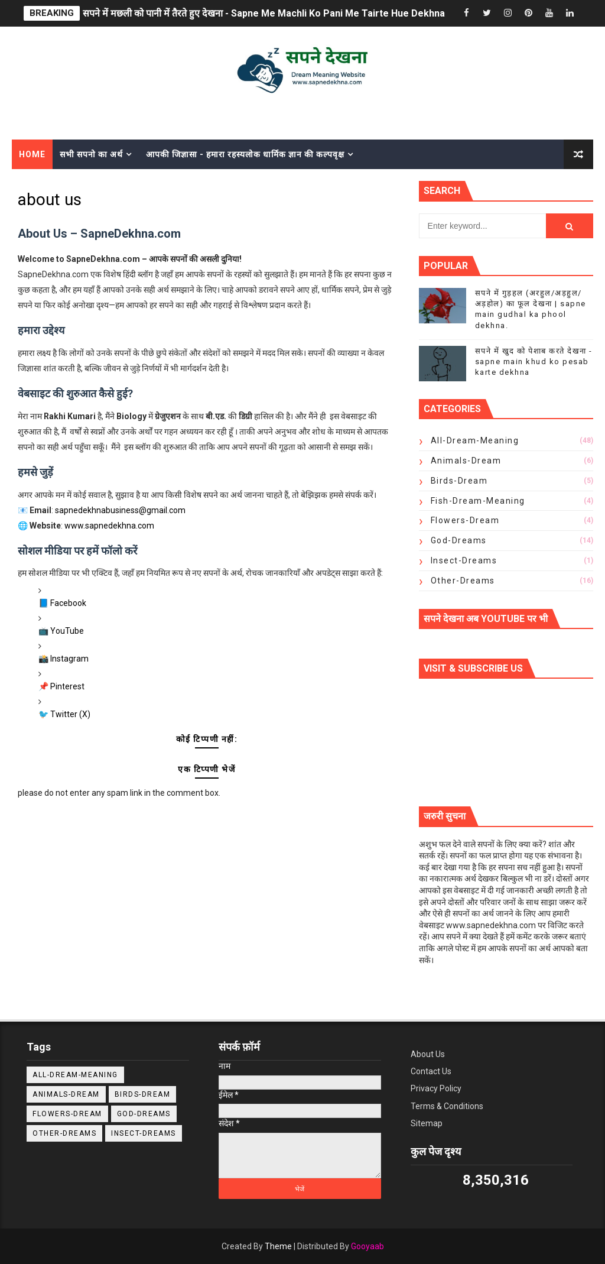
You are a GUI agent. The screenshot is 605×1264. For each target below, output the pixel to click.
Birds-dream (459, 480)
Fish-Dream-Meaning (478, 500)
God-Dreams (459, 540)
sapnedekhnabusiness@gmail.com (120, 510)
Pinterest (67, 686)
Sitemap (427, 1123)
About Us (428, 1054)
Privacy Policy (436, 1088)
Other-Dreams (463, 580)
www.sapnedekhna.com (109, 525)
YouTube (67, 631)
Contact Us (431, 1071)
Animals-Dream (466, 460)
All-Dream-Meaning (475, 440)
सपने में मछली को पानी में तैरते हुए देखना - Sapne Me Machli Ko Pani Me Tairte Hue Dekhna (264, 13)
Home (32, 154)
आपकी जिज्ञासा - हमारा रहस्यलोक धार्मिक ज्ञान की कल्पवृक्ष (245, 154)
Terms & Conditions (447, 1106)
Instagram (69, 658)
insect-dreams (464, 560)
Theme (278, 1246)
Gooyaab (367, 1246)
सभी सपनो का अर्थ (91, 154)
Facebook (68, 603)
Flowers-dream (465, 520)
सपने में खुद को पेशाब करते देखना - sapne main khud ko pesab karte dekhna (534, 361)
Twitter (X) (70, 714)
